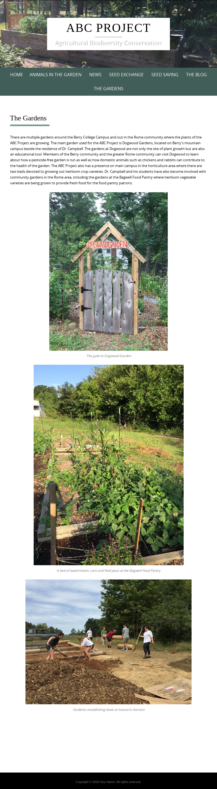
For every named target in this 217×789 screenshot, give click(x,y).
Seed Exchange (126, 75)
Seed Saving (164, 75)
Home (16, 75)
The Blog (196, 75)
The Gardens (108, 89)
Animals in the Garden (56, 75)
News (95, 75)
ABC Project (108, 28)
